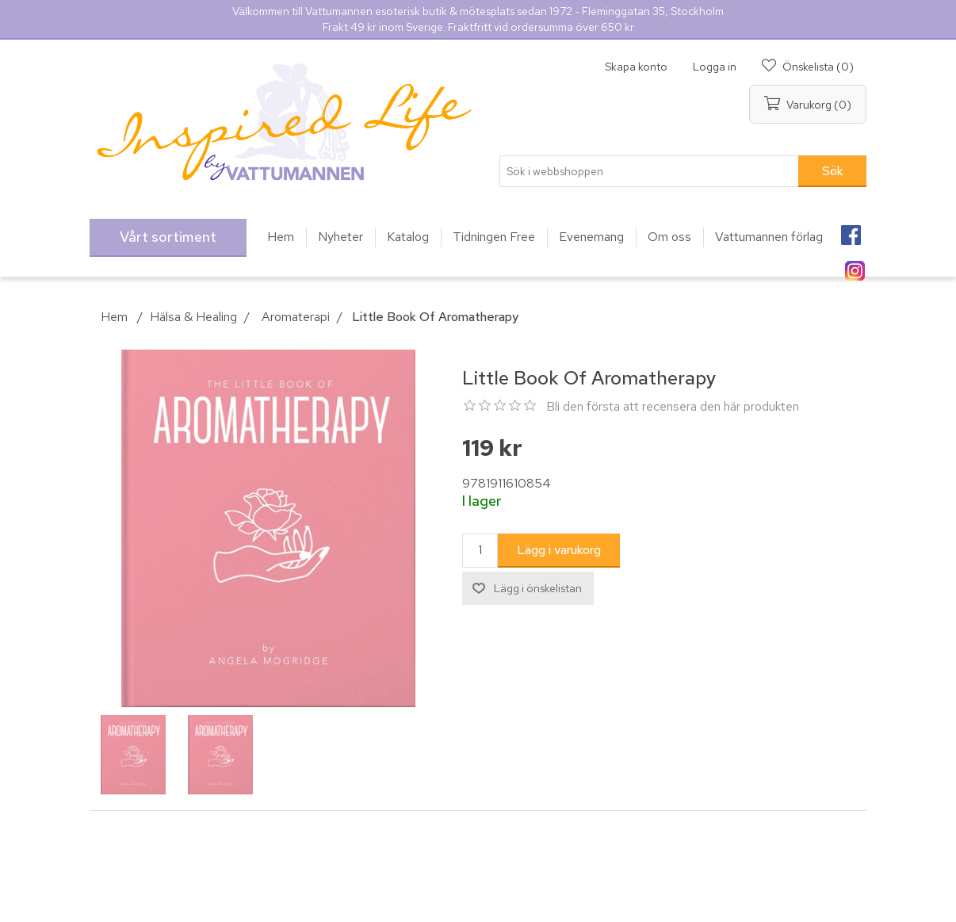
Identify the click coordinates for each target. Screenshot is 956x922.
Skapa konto (636, 66)
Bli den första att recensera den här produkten (672, 406)
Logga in (714, 66)
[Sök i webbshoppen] (649, 171)
